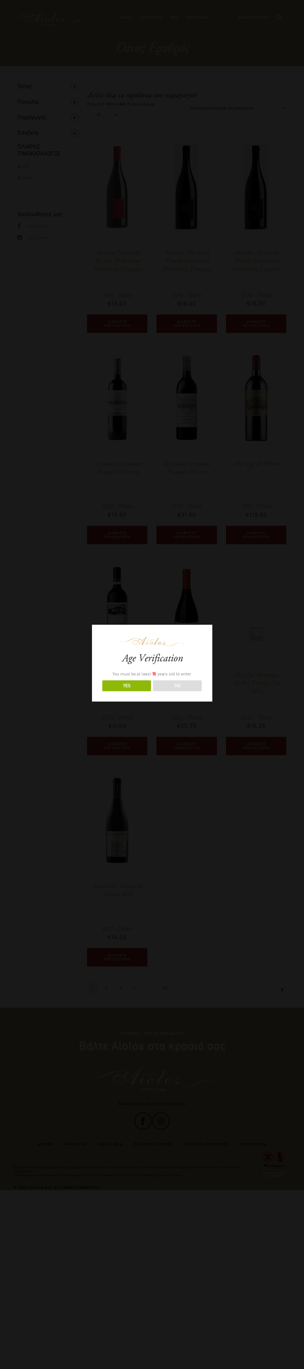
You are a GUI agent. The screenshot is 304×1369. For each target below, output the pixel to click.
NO (177, 685)
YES (126, 685)
